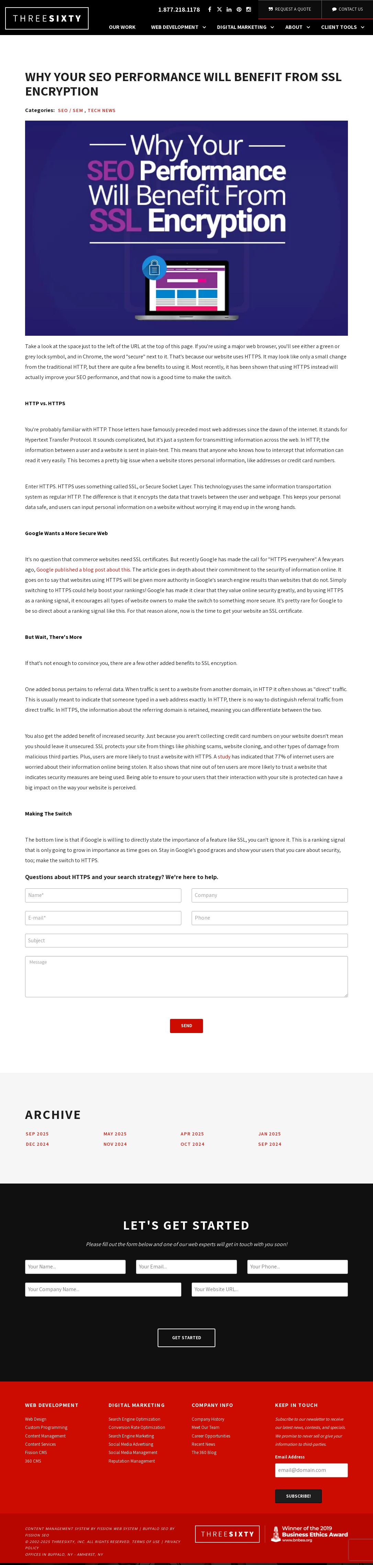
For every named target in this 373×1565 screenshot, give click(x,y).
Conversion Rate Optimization (137, 1429)
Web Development (180, 29)
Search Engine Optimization (134, 1421)
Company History (208, 1421)
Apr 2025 (192, 1135)
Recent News (203, 1446)
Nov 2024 (115, 1146)
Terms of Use (146, 1543)
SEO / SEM (71, 112)
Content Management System (57, 1530)
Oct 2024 (193, 1146)
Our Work (122, 29)
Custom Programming (46, 1429)
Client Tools (344, 29)
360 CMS (33, 1463)
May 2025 (115, 1135)
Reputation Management (132, 1463)
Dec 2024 (37, 1146)
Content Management (45, 1438)
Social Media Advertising (131, 1446)
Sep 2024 (270, 1146)
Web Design (35, 1421)
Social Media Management (133, 1454)
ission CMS (37, 1454)
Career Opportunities (211, 1438)
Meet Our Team (205, 1429)
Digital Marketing (247, 29)
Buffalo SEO (155, 1530)
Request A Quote (289, 10)
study (224, 758)
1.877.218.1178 (178, 10)
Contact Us (346, 10)
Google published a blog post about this (83, 571)
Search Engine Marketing (131, 1438)
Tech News (102, 112)
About (299, 29)
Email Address (290, 1459)
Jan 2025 (269, 1135)
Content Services (40, 1446)
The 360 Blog (204, 1454)
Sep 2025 (37, 1135)
